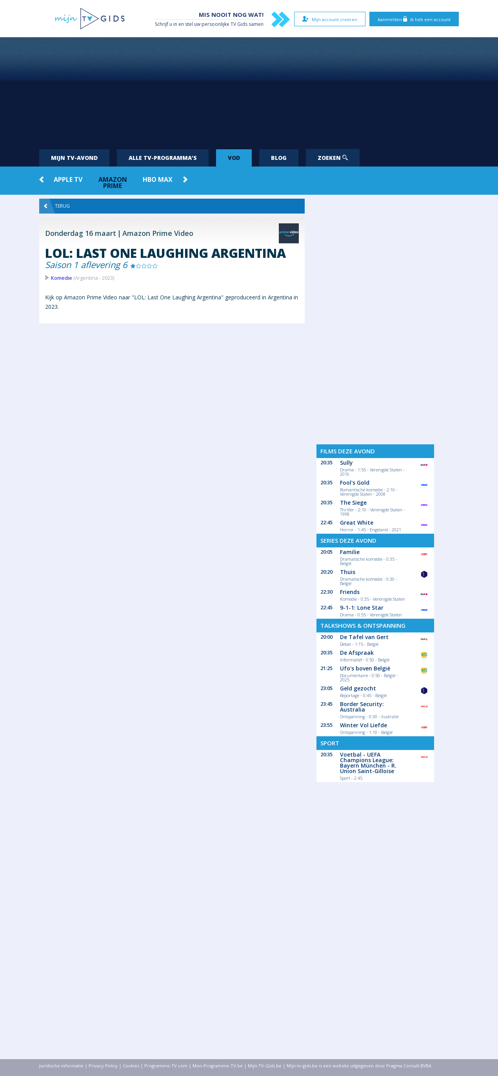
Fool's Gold (354, 482)
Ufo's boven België (365, 668)
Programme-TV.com (165, 1066)
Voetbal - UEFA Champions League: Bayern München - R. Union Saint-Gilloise (368, 763)
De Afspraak (357, 652)
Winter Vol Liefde (363, 725)
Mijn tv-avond (74, 157)
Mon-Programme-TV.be (218, 1066)
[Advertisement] (249, 90)
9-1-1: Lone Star (361, 607)
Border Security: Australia (362, 706)
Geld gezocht (358, 688)
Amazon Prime (112, 182)
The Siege (353, 502)
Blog (279, 157)
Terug (57, 206)
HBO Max (158, 179)
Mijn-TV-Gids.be (265, 1066)
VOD (234, 157)
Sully (346, 462)
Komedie (61, 277)
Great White (356, 522)
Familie (350, 552)
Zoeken (333, 157)
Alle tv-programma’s (163, 157)
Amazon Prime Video (157, 233)
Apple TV (68, 179)
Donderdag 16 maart (80, 233)
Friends (350, 592)
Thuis (347, 572)
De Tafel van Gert (364, 637)
